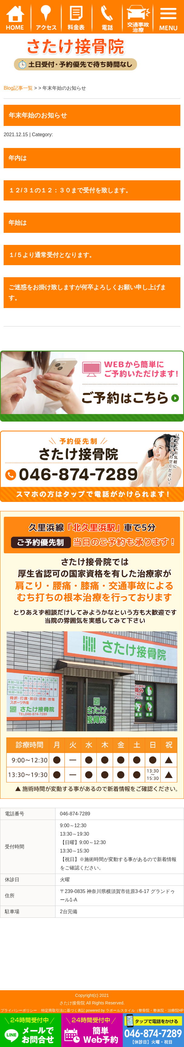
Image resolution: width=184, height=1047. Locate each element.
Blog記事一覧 (18, 88)
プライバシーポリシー (19, 1010)
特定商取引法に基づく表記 (63, 1010)
